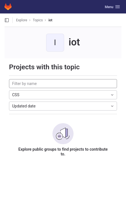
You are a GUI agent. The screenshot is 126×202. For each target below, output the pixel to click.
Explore (21, 20)
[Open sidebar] (6, 20)
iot (50, 20)
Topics (38, 20)
